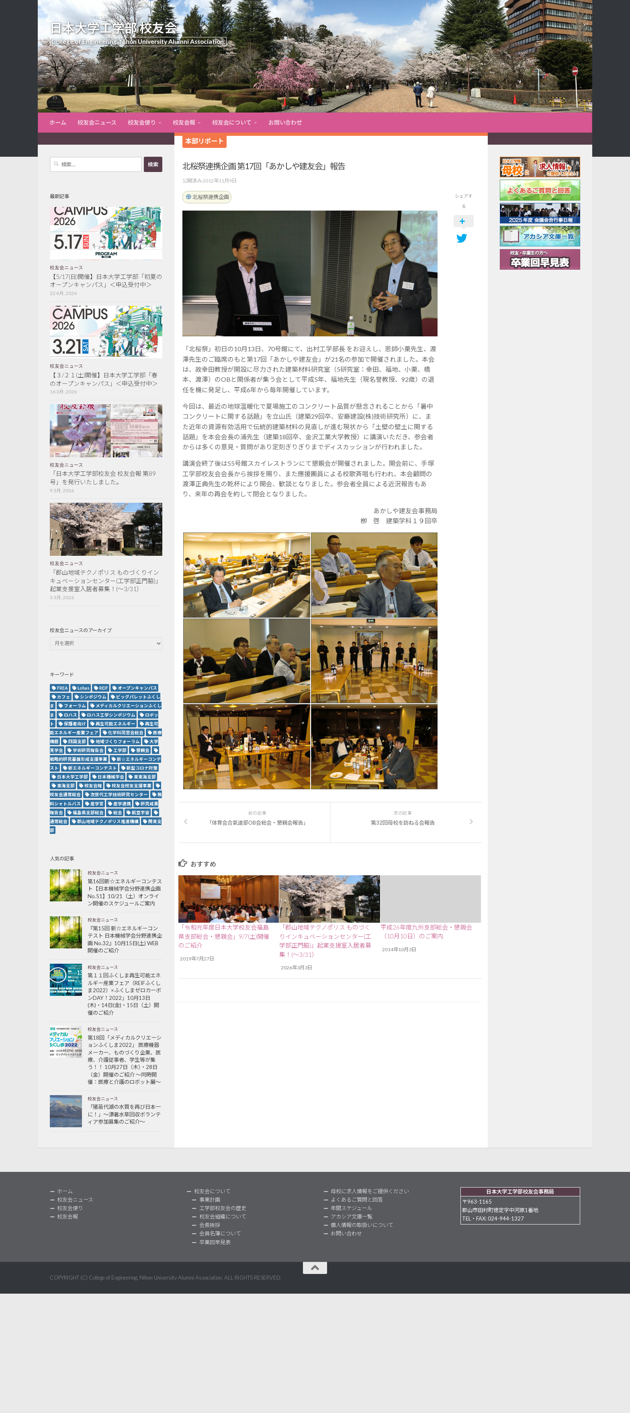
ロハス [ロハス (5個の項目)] (70, 714)
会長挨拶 (209, 1225)
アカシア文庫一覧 (351, 1216)
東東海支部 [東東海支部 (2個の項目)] (145, 776)
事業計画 (209, 1199)
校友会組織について (222, 1216)
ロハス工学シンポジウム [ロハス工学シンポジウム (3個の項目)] (111, 714)
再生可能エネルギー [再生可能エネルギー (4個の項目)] (115, 723)
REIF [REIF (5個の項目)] (103, 687)
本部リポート (204, 141)
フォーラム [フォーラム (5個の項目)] (75, 705)
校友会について (232, 122)
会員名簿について (220, 1233)
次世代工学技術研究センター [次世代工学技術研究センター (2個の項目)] (119, 794)
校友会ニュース (97, 122)
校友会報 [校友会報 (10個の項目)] (93, 785)
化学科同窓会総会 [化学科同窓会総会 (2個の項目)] (125, 732)
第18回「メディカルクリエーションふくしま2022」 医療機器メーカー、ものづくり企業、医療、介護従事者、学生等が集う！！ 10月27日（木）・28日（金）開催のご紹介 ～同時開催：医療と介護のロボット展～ (125, 1059)
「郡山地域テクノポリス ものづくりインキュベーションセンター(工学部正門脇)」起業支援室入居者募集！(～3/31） (106, 581)
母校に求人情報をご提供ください (370, 1191)
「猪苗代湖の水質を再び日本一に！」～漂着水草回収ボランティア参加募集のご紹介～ (124, 1114)
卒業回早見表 (215, 1242)
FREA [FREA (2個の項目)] (62, 687)
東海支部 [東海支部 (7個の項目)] (66, 785)
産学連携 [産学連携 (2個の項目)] (122, 803)
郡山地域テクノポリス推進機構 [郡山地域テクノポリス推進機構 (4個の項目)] (108, 821)
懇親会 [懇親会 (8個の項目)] (142, 750)
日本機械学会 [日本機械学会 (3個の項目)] (111, 776)
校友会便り (142, 122)
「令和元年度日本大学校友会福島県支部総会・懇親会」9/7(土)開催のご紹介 (223, 936)
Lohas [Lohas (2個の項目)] (84, 687)
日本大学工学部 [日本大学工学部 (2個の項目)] (72, 776)
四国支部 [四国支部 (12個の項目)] (77, 741)
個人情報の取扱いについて (362, 1225)
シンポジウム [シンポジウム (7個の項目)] (93, 696)
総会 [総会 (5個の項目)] (117, 812)
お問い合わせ (285, 122)
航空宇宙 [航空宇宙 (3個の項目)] (140, 812)
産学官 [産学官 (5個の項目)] (97, 803)
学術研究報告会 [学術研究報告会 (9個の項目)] (88, 750)
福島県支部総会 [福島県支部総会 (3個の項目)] (88, 812)
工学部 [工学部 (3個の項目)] (120, 750)
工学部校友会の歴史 (222, 1208)
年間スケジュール (351, 1208)
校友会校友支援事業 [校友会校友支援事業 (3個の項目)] (131, 785)
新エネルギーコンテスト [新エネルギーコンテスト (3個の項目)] (92, 767)
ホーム (57, 122)
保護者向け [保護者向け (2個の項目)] (75, 723)
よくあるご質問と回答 (357, 1199)
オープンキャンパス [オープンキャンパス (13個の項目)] (137, 687)
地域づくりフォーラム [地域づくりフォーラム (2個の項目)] (118, 741)
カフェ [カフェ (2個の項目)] (63, 696)
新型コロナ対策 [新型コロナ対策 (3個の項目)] (142, 767)
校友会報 (184, 122)
